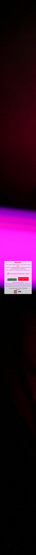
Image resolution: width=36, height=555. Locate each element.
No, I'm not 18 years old (23, 279)
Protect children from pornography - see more (18, 273)
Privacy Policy (29, 286)
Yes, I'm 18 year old (12, 279)
